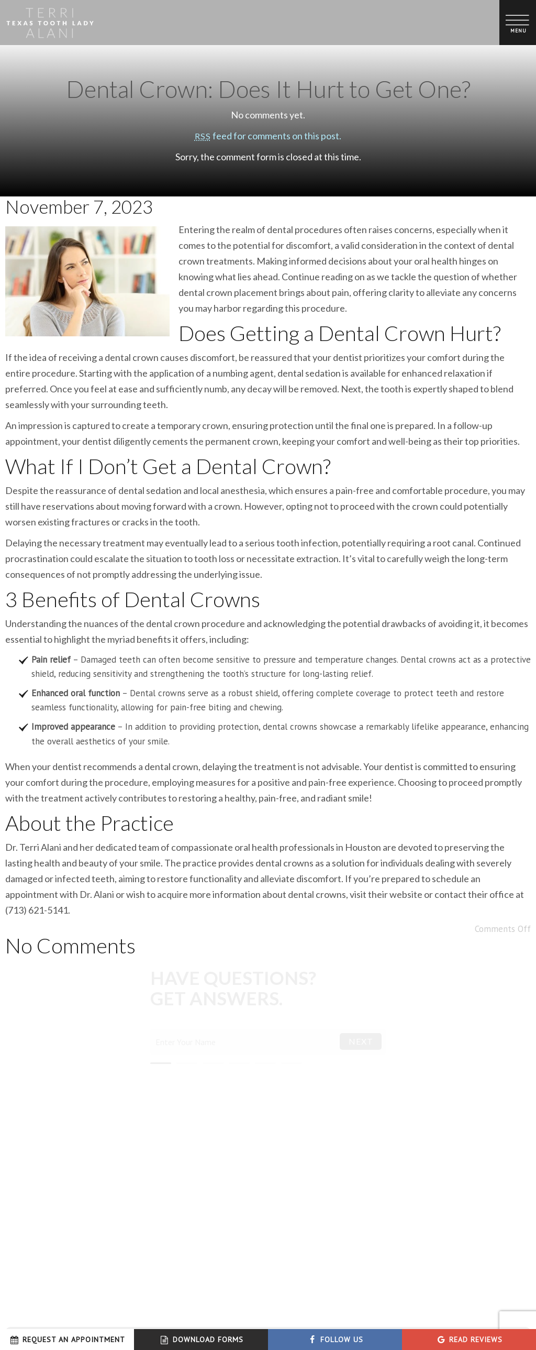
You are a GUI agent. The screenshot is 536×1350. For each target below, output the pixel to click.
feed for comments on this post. (268, 135)
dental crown (205, 292)
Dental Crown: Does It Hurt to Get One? (268, 89)
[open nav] (517, 22)
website (405, 894)
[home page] (50, 22)
